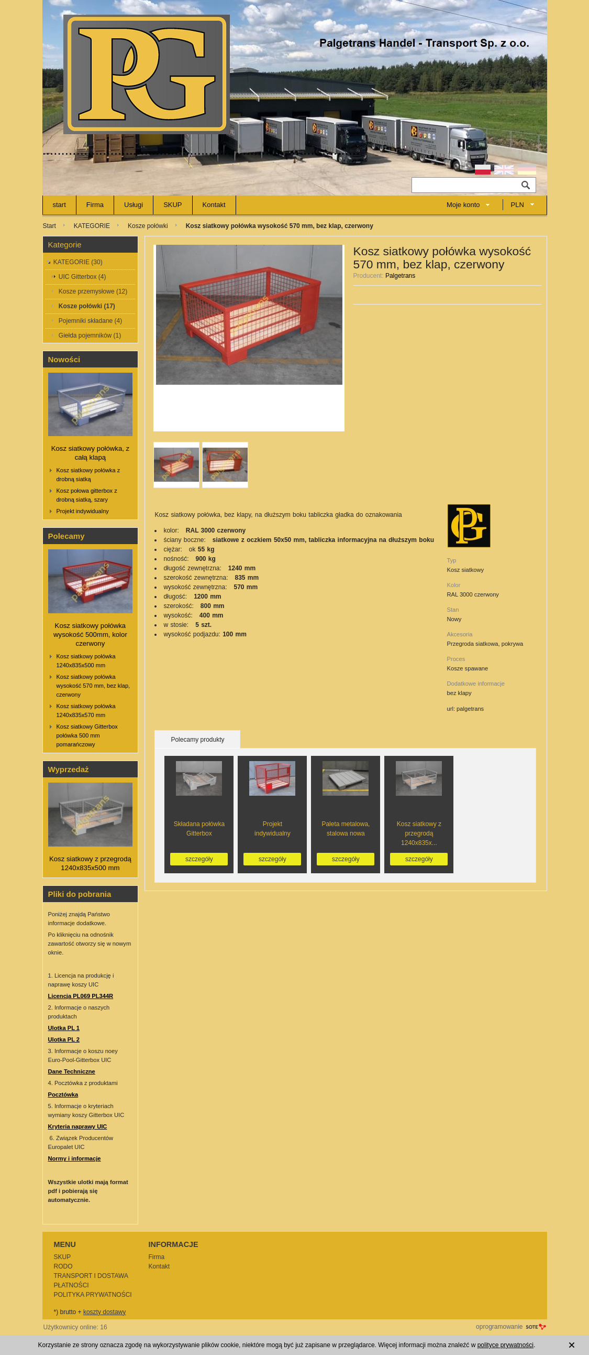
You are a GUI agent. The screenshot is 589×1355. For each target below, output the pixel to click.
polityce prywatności (505, 1345)
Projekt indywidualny (83, 511)
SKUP (172, 205)
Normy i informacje (74, 1158)
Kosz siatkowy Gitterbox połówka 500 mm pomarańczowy (87, 735)
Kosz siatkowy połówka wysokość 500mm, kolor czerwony (90, 634)
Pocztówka (63, 1094)
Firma (95, 205)
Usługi (133, 205)
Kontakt (214, 205)
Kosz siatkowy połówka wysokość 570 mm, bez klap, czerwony (93, 686)
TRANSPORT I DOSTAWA (91, 1276)
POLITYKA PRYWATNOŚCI (93, 1294)
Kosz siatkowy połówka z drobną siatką (88, 474)
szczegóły (199, 859)
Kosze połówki (148, 226)
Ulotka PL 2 (64, 1039)
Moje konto (463, 205)
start (59, 205)
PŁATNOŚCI (71, 1285)
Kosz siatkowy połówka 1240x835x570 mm (86, 710)
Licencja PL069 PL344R (81, 996)
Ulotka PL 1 (64, 1028)
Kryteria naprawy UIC (77, 1126)
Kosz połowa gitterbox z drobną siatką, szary (87, 495)
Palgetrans (400, 275)
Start (49, 226)
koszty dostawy (104, 1312)
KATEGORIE (92, 226)
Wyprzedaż (68, 769)
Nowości (64, 359)
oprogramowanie (499, 1326)
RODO (63, 1266)
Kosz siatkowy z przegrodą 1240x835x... (419, 833)
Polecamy (66, 536)
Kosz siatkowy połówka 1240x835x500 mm (86, 660)
